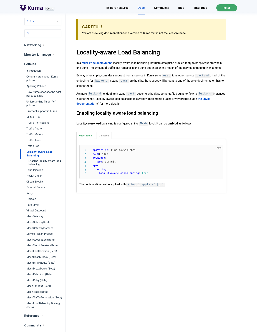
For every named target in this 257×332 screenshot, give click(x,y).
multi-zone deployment (97, 63)
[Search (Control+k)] (42, 33)
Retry (29, 193)
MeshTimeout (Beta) (38, 286)
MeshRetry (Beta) (36, 280)
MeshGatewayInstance (39, 228)
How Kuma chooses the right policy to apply (43, 93)
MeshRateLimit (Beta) (39, 274)
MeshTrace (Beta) (37, 291)
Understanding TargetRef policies (41, 103)
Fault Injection (34, 170)
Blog (181, 7)
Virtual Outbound (36, 210)
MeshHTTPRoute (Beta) (40, 262)
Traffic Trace (33, 140)
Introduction (33, 70)
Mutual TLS (33, 117)
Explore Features (117, 7)
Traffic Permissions (37, 122)
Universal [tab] (104, 135)
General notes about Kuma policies (42, 78)
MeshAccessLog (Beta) (40, 239)
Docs (141, 7)
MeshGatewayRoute (38, 222)
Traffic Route (34, 128)
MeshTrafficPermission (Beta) (44, 297)
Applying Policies (36, 86)
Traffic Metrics (35, 134)
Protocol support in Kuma (41, 111)
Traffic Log (32, 146)
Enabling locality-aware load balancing (45, 162)
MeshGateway (34, 216)
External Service (35, 187)
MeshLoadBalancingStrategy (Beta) (43, 305)
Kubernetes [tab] (85, 135)
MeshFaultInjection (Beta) (41, 251)
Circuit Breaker (35, 181)
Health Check (34, 175)
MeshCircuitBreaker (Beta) (42, 245)
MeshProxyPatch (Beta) (40, 268)
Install (227, 7)
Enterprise (200, 7)
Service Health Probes (39, 233)
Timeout (31, 199)
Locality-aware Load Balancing (39, 153)
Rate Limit (32, 204)
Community (161, 7)
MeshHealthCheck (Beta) (41, 257)
